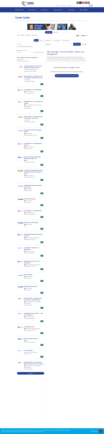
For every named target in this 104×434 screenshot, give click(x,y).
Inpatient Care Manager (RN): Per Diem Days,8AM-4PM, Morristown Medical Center (33, 172)
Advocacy (44, 10)
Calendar (63, 5)
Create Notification (39, 52)
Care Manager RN (28, 350)
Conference (71, 10)
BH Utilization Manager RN (30, 286)
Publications (58, 10)
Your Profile (28, 35)
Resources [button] (34, 35)
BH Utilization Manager (30, 198)
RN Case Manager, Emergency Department (27, 57)
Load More (30, 373)
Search (36, 40)
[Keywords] (30, 44)
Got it (100, 431)
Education (32, 10)
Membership (19, 10)
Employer (55, 32)
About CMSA (83, 10)
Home (18, 35)
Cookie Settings (94, 431)
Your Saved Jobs (65, 40)
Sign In (85, 35)
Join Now (58, 5)
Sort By (18, 52)
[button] (84, 44)
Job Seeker (48, 32)
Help (79, 35)
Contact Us (70, 5)
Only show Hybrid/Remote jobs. (25, 46)
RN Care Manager (28, 274)
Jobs (22, 35)
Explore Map (48, 40)
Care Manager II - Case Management (33, 89)
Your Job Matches (56, 40)
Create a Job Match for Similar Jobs (67, 76)
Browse (41, 40)
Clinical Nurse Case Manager (31, 222)
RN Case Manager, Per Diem (31, 338)
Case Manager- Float (29, 326)
